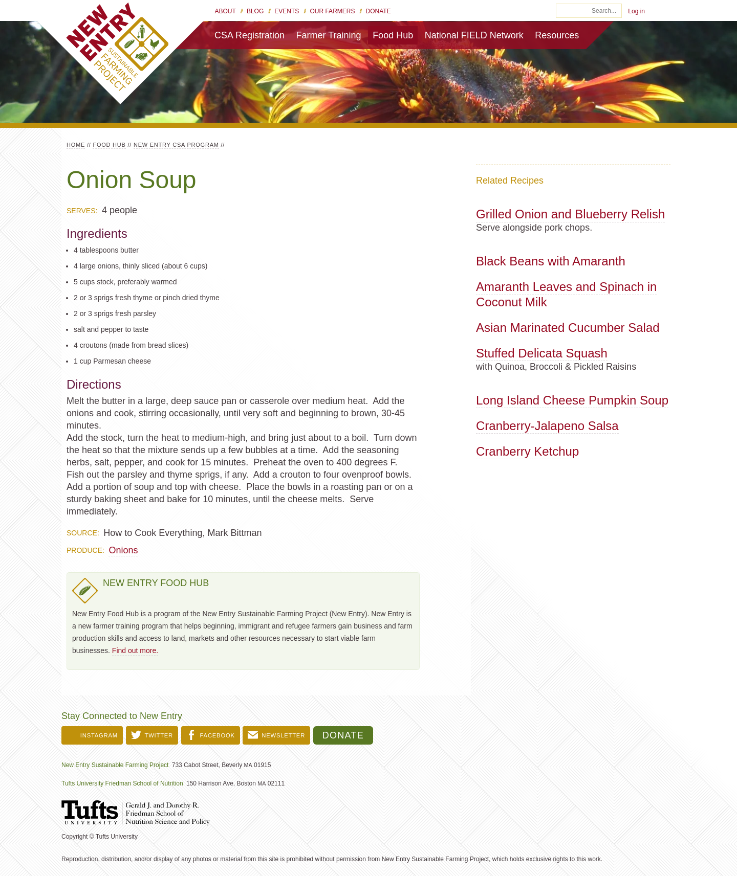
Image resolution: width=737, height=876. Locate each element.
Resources (557, 35)
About (225, 11)
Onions (123, 550)
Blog (255, 11)
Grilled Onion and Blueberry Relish (570, 214)
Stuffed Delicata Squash (542, 353)
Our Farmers (332, 11)
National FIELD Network (474, 35)
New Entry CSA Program (176, 145)
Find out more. (135, 650)
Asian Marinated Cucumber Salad (568, 327)
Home (76, 145)
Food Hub (393, 35)
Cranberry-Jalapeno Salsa (547, 426)
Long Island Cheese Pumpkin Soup (572, 400)
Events (286, 11)
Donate (378, 11)
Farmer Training (328, 35)
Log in (636, 11)
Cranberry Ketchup (527, 451)
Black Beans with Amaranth (550, 261)
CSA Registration (249, 35)
